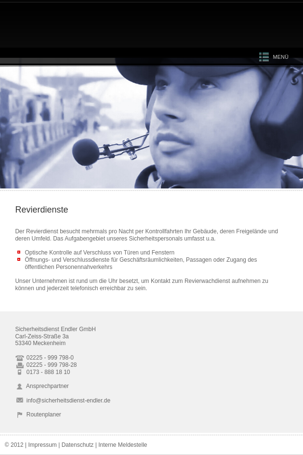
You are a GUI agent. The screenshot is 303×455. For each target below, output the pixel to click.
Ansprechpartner (41, 386)
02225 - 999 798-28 (46, 364)
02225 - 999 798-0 (44, 357)
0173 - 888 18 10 (42, 372)
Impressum (42, 445)
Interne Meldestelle (122, 445)
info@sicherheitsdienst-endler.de (62, 400)
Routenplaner (38, 414)
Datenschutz (78, 445)
